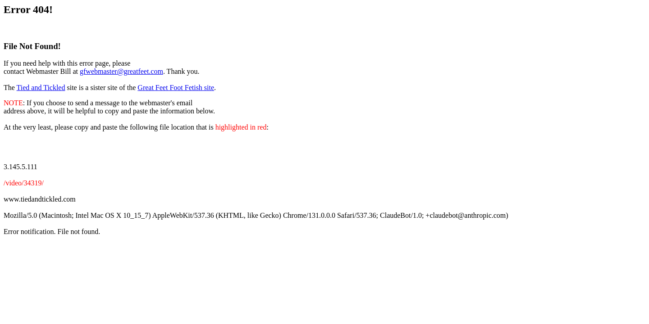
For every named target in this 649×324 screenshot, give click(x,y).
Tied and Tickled (41, 87)
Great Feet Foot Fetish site (175, 87)
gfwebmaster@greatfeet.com (121, 71)
